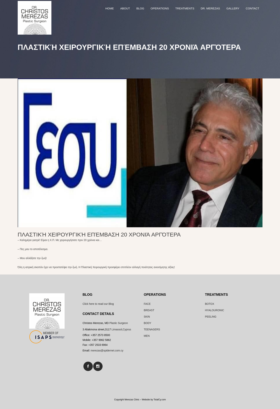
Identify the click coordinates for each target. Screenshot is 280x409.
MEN (147, 335)
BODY (147, 323)
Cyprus (127, 329)
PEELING (211, 316)
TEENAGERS (152, 329)
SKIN (147, 316)
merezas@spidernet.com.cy (107, 350)
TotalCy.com (159, 399)
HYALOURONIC (214, 310)
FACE (147, 303)
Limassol (117, 329)
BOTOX (209, 303)
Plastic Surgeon (118, 323)
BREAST (149, 310)
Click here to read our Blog (98, 303)
